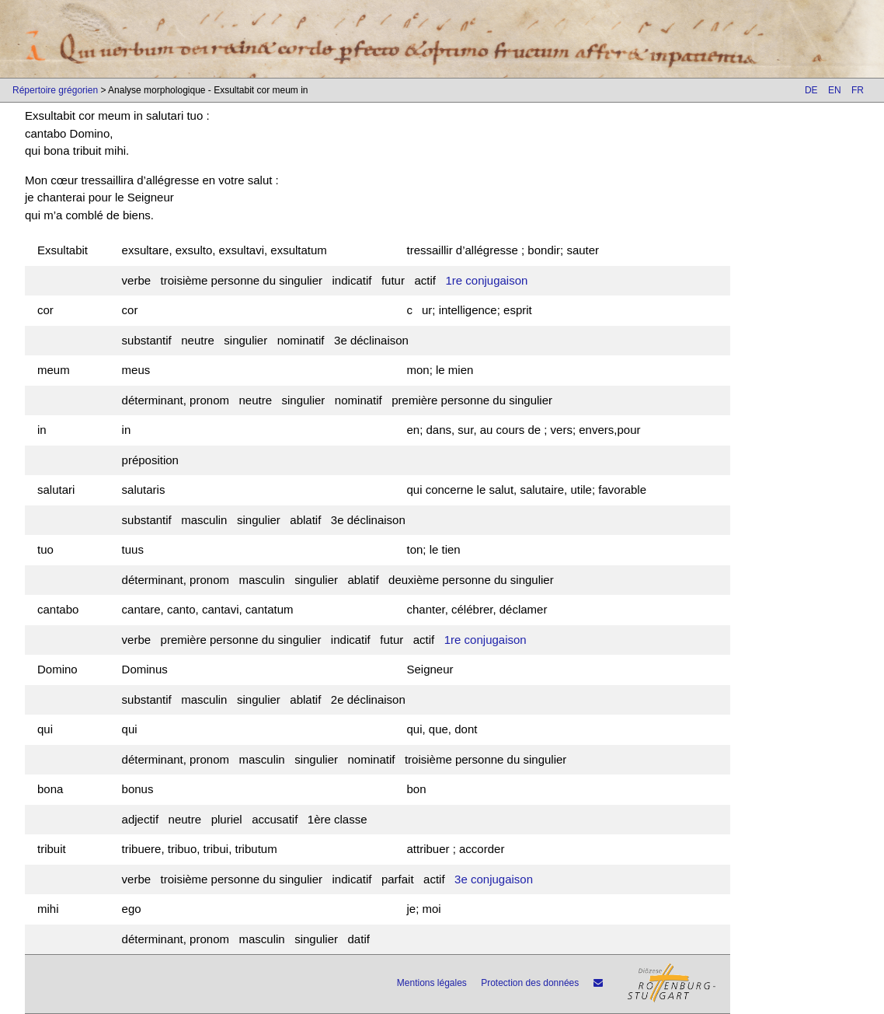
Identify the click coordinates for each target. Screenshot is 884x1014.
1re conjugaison (486, 280)
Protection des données (530, 982)
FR (857, 90)
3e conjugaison (493, 879)
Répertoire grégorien (55, 90)
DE (811, 90)
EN (834, 90)
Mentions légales (432, 982)
